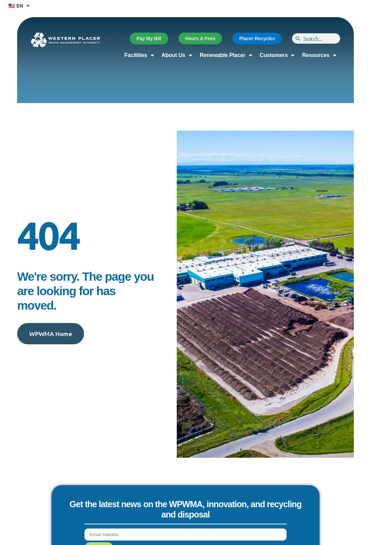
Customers (277, 55)
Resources (319, 55)
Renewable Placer (226, 55)
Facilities (139, 55)
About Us (177, 55)
